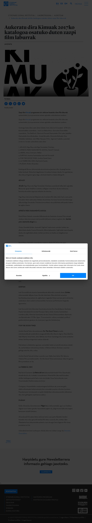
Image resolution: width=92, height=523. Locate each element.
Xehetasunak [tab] (46, 251)
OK (73, 275)
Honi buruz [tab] (73, 251)
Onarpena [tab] (18, 251)
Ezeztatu (19, 275)
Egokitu (46, 275)
